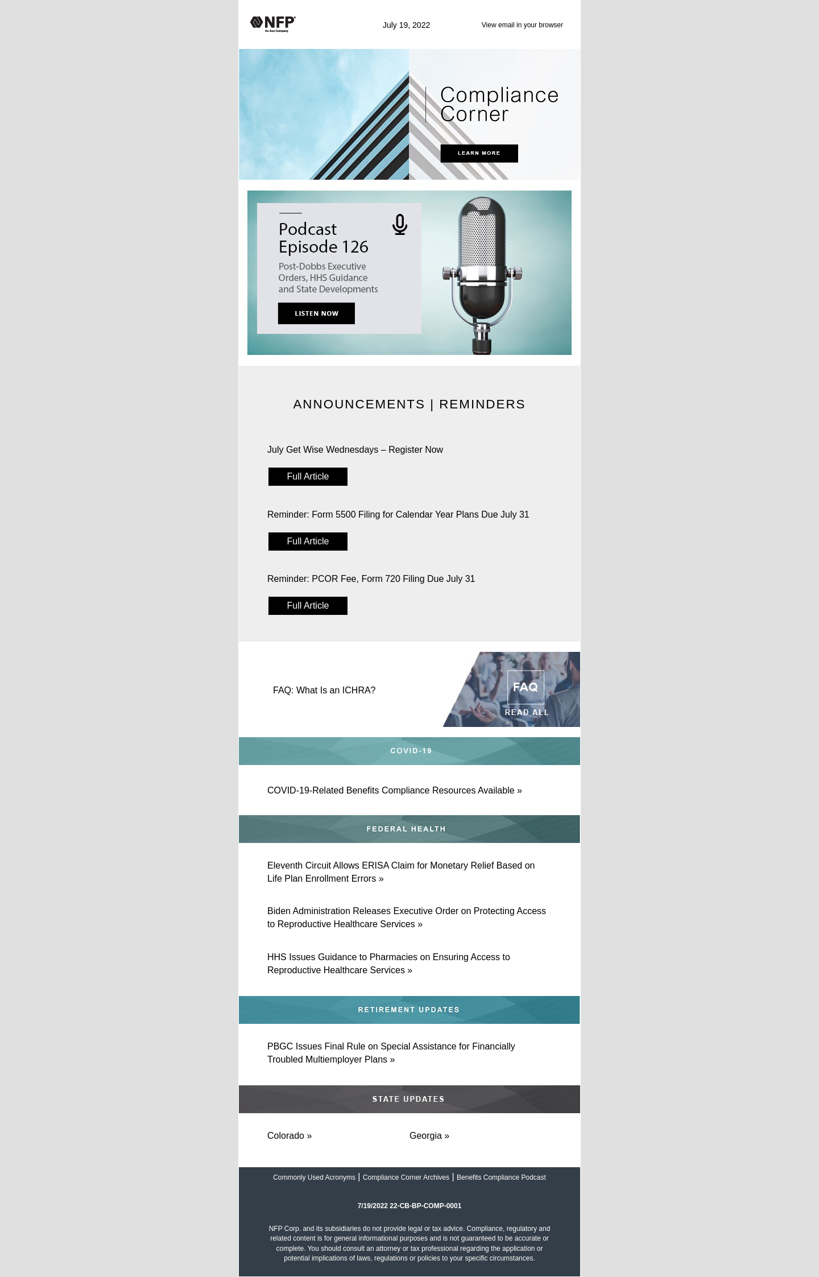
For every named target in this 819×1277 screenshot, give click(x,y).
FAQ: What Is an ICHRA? (324, 690)
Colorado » (289, 1135)
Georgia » (429, 1135)
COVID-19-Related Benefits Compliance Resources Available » (394, 790)
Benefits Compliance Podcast (501, 1177)
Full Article (308, 476)
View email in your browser (522, 25)
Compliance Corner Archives (406, 1177)
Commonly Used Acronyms (314, 1177)
